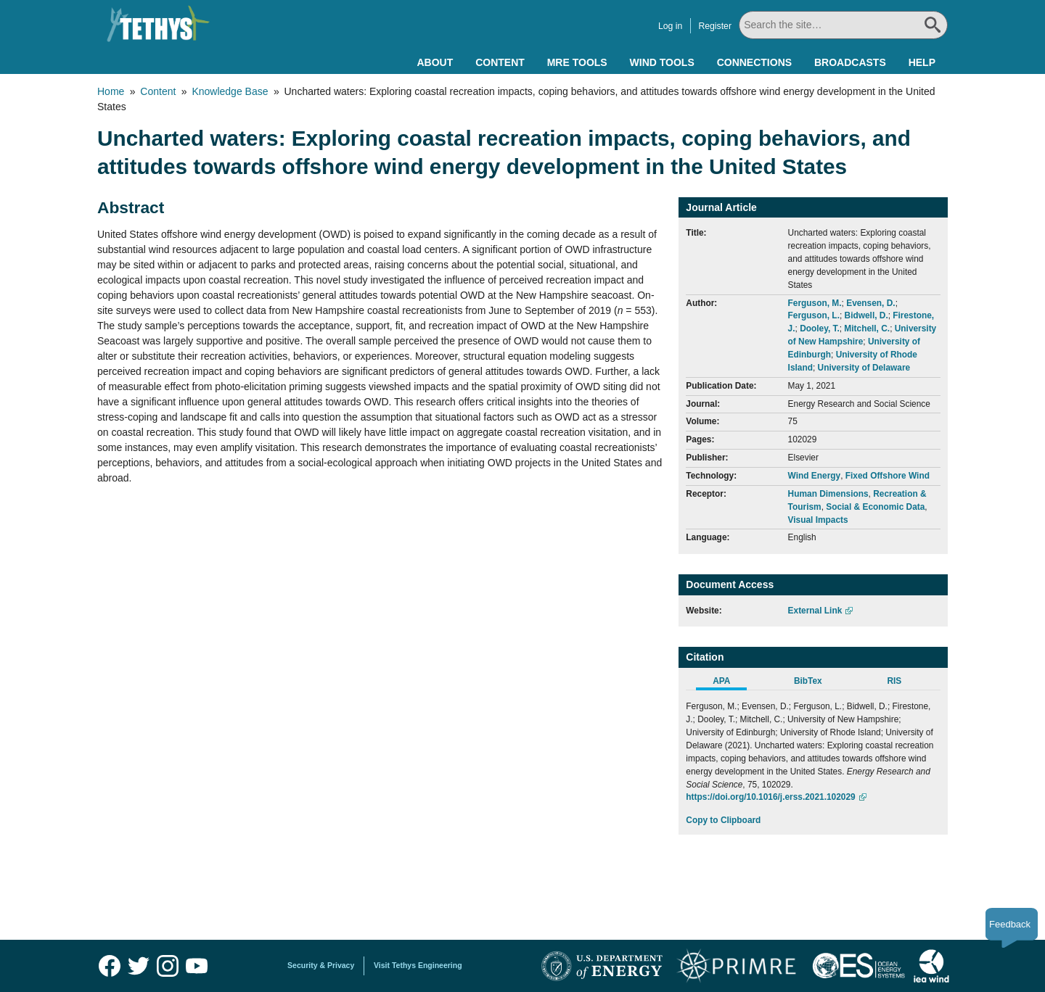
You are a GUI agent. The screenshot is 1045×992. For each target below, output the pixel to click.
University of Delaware (864, 368)
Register (715, 26)
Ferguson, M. (815, 303)
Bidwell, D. (866, 315)
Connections (754, 62)
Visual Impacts (818, 520)
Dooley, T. (820, 328)
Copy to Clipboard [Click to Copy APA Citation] (723, 820)
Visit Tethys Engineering (418, 965)
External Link (815, 610)
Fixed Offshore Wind (887, 476)
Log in (670, 26)
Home (110, 91)
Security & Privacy (320, 965)
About (435, 62)
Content (500, 62)
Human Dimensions (828, 494)
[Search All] (843, 25)
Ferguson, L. (814, 315)
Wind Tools (662, 62)
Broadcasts (850, 62)
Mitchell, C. (867, 328)
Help (922, 62)
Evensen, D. (870, 303)
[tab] (729, 683)
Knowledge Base (230, 91)
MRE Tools (577, 62)
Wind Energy (814, 476)
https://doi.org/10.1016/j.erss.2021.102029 (770, 797)
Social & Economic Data (875, 507)
